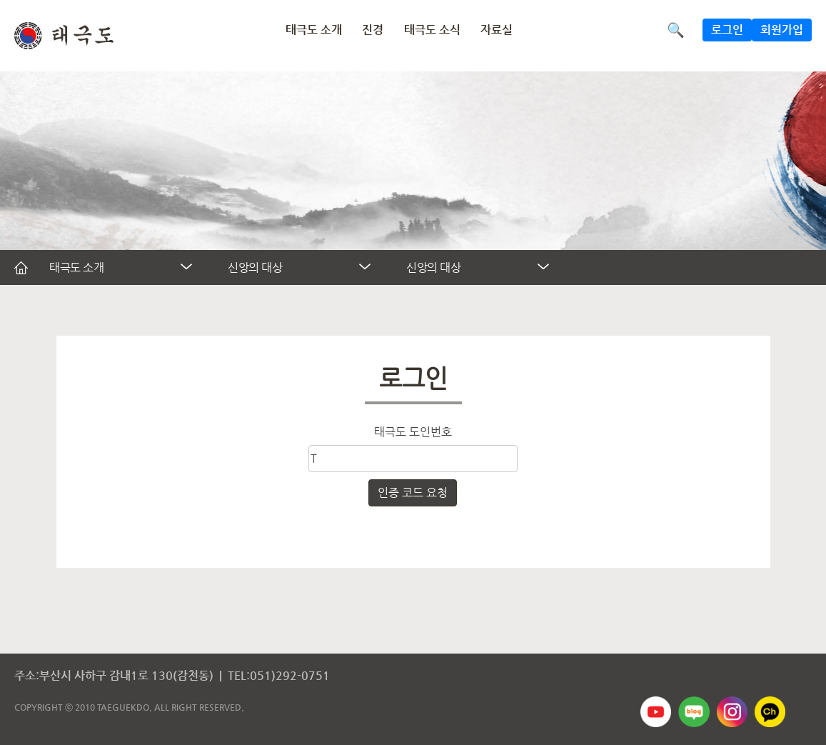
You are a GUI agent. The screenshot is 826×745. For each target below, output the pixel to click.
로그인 (727, 29)
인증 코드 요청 (413, 492)
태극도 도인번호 (413, 432)
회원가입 (781, 29)
